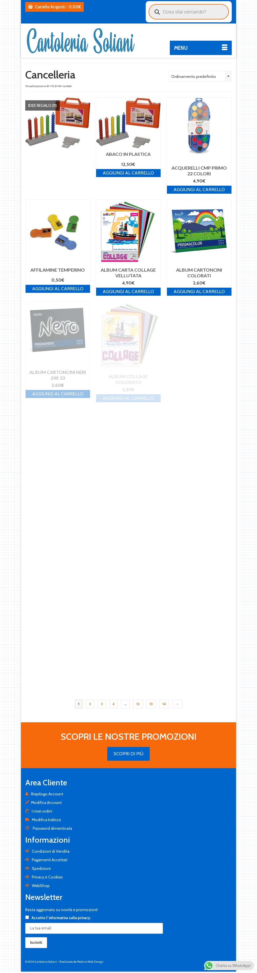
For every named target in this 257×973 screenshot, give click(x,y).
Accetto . (58, 917)
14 (164, 704)
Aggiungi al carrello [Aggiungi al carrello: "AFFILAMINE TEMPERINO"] (57, 288)
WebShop (37, 885)
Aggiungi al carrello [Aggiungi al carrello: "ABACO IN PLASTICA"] (128, 173)
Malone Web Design (90, 962)
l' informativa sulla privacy (68, 917)
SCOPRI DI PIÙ (128, 753)
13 (151, 704)
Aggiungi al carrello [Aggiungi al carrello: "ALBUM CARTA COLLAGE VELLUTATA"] (128, 291)
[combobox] (200, 76)
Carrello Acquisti (54, 6)
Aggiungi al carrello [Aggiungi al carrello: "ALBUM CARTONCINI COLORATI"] (199, 291)
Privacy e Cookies (44, 877)
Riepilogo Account (44, 794)
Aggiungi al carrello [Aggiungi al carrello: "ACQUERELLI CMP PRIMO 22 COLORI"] (199, 189)
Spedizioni (38, 868)
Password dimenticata (48, 828)
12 (138, 704)
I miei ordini (38, 811)
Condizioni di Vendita (47, 851)
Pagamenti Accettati (46, 859)
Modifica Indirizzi (43, 819)
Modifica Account (43, 802)
